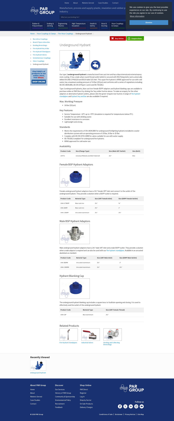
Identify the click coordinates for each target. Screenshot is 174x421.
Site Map (141, 414)
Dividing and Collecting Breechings (111, 343)
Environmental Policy (63, 400)
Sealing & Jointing (50, 24)
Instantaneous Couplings (42, 58)
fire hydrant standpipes (115, 250)
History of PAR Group (63, 393)
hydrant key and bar (79, 96)
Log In (82, 396)
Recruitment (60, 404)
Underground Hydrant (40, 64)
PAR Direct (84, 389)
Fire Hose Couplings (65, 33)
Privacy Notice (130, 414)
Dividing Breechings (40, 45)
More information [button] (137, 16)
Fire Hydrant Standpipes (41, 51)
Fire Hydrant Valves (40, 55)
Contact (115, 3)
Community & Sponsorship (65, 396)
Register (83, 393)
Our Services (60, 389)
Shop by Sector (85, 400)
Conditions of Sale (105, 414)
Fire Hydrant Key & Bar (41, 48)
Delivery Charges (86, 407)
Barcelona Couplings (40, 39)
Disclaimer (118, 414)
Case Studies (103, 3)
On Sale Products (86, 404)
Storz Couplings (38, 61)
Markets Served (88, 3)
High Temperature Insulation (79, 24)
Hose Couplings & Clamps (117, 24)
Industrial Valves (87, 343)
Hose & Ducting (104, 24)
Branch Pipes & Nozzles (41, 42)
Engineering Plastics (62, 24)
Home (67, 3)
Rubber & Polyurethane (37, 24)
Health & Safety (93, 24)
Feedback (58, 407)
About (75, 3)
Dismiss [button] (148, 22)
